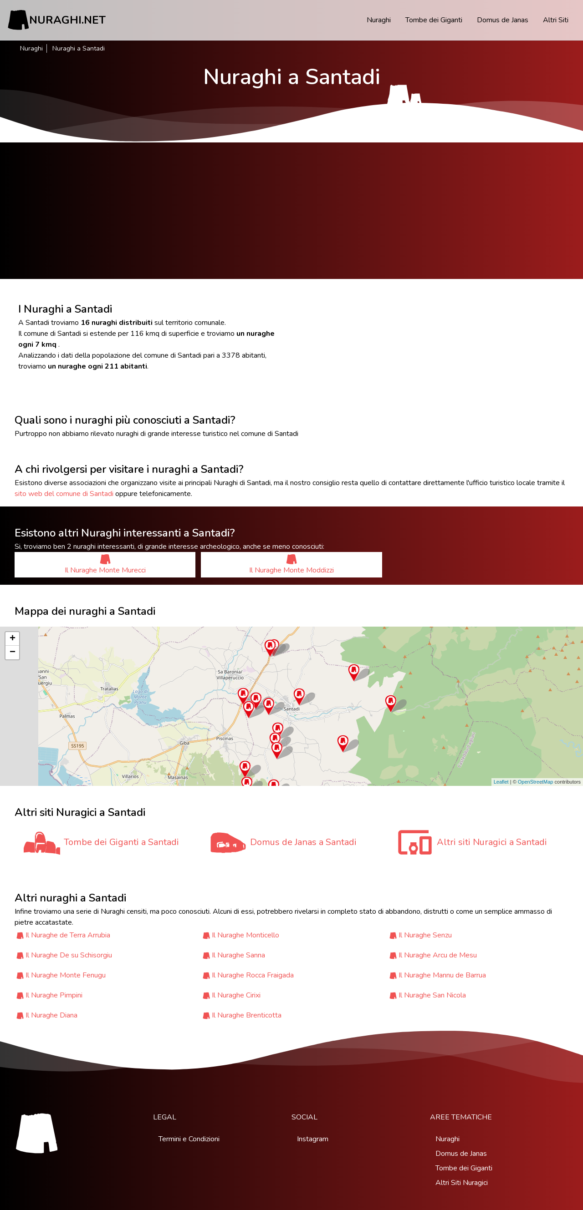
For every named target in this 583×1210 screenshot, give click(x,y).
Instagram (312, 1139)
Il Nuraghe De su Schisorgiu (69, 955)
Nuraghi (379, 20)
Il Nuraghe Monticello (245, 935)
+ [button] (12, 639)
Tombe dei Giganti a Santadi (121, 842)
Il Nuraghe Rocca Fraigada (253, 975)
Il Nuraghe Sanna (238, 955)
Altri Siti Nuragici (461, 1183)
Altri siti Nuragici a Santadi (492, 842)
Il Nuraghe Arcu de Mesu (438, 955)
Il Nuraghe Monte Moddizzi (291, 564)
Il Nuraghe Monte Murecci (105, 564)
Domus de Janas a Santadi (303, 842)
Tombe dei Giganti (433, 20)
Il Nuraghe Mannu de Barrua (442, 975)
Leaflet (501, 782)
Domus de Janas (502, 20)
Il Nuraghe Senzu (425, 935)
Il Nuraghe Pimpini (54, 995)
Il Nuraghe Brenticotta (246, 1015)
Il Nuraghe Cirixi (236, 995)
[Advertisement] (291, 210)
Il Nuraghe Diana (51, 1015)
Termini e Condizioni (189, 1139)
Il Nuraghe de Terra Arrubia (68, 935)
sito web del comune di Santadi (64, 494)
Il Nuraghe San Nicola (432, 995)
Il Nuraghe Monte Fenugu (66, 975)
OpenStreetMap (535, 782)
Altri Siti (555, 20)
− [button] (12, 652)
